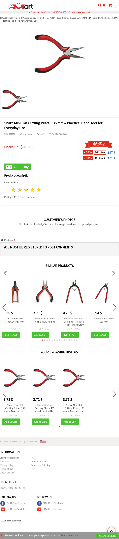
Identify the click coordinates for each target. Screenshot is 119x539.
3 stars (26, 190)
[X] (2, 535)
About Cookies (7, 473)
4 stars (32, 190)
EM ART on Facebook (13, 504)
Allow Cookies (107, 536)
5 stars (39, 190)
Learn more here (70, 535)
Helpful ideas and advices (12, 488)
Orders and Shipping (40, 465)
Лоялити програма (9, 458)
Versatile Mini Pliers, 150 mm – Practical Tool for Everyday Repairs (74, 322)
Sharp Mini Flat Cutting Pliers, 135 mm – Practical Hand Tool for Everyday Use (15, 409)
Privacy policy (6, 465)
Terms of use (6, 469)
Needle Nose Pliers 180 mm (104, 320)
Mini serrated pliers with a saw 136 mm (44, 320)
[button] (42, 340)
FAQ (33, 458)
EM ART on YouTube (13, 509)
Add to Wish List (58, 134)
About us (4, 462)
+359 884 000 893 (81, 12)
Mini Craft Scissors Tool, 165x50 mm (15, 320)
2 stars (20, 190)
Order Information (39, 462)
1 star (13, 190)
